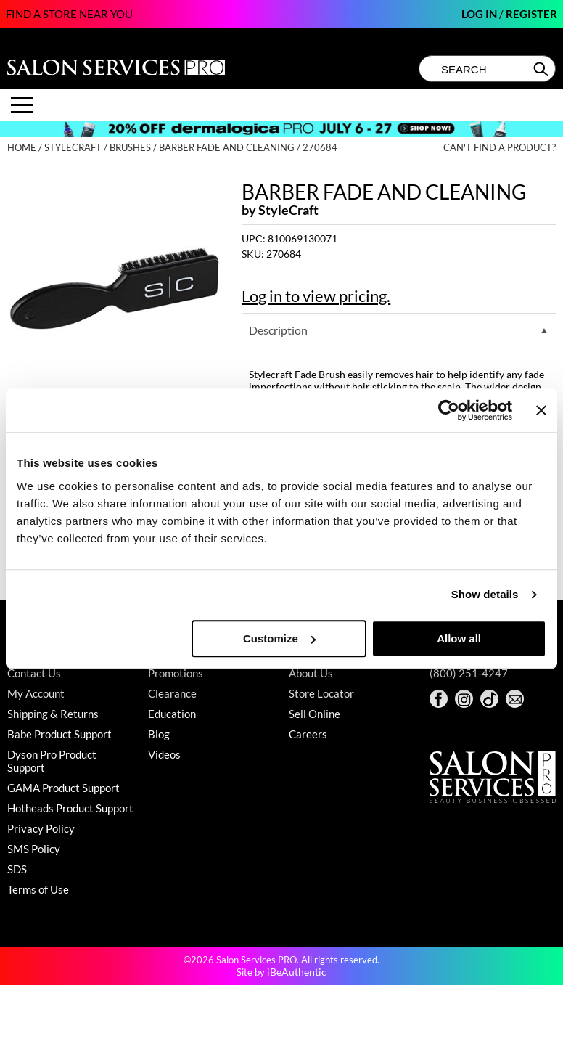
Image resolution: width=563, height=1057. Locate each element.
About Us (311, 673)
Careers (308, 733)
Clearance (172, 693)
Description (278, 330)
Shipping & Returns (53, 713)
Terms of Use (38, 889)
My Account (36, 693)
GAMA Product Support (63, 787)
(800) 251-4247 (469, 673)
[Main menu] (22, 105)
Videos (164, 754)
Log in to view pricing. (316, 296)
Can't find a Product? (499, 147)
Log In (480, 13)
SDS (17, 869)
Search (542, 69)
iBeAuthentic (296, 972)
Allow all (459, 638)
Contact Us (34, 673)
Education (172, 713)
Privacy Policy (41, 828)
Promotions (175, 673)
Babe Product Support (59, 733)
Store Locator (321, 693)
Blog (159, 733)
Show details (485, 594)
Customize (279, 638)
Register (531, 13)
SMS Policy (33, 848)
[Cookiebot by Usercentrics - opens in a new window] (448, 410)
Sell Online (314, 713)
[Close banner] (541, 410)
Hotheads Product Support (70, 808)
